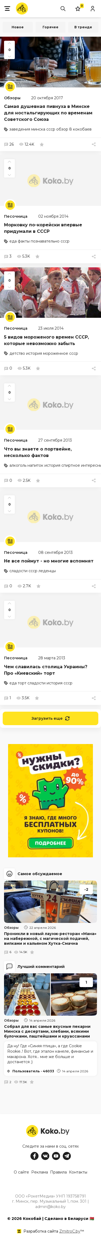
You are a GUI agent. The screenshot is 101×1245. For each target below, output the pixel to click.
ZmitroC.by (69, 1231)
